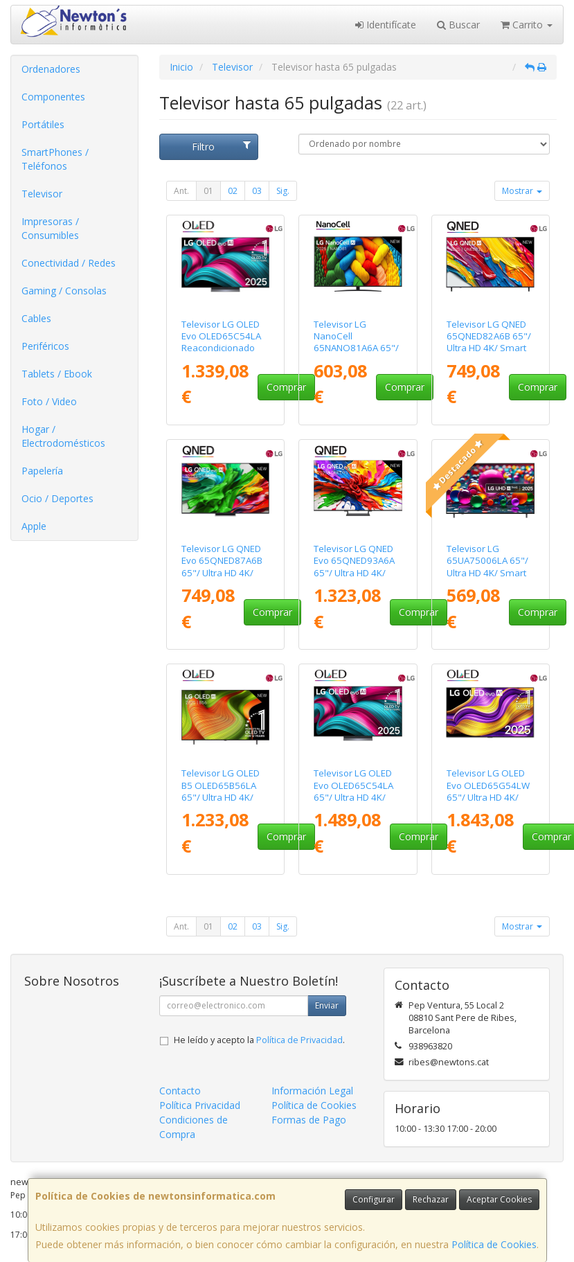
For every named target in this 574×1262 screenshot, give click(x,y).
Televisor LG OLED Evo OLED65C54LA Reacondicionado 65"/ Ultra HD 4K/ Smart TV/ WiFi (221, 348)
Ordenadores (50, 68)
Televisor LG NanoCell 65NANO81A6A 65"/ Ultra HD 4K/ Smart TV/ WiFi (356, 348)
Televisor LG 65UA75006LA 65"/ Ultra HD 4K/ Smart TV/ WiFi (487, 566)
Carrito (527, 24)
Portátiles (42, 124)
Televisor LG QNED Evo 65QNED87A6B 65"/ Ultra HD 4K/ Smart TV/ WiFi (221, 566)
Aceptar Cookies (499, 1199)
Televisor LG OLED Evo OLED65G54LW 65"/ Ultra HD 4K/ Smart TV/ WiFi (488, 791)
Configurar (373, 1199)
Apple (33, 526)
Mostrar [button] (522, 191)
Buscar (458, 24)
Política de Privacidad (299, 1040)
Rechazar (431, 1199)
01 (208, 191)
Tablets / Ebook (56, 373)
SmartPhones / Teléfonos (55, 158)
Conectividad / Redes (68, 262)
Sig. (282, 191)
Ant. (181, 191)
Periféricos (45, 346)
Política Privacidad (199, 1105)
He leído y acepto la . (259, 1040)
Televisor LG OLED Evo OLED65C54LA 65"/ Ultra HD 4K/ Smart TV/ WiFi (353, 791)
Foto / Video (49, 401)
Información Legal (312, 1090)
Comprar (286, 386)
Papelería (42, 470)
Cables (36, 318)
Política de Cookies (494, 1244)
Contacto (180, 1090)
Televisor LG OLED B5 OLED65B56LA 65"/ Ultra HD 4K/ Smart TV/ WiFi (220, 791)
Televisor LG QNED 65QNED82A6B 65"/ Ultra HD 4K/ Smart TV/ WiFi (489, 342)
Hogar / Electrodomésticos (63, 436)
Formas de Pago (308, 1119)
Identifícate (385, 24)
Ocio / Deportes (57, 498)
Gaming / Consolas (64, 290)
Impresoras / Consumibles (50, 228)
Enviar (327, 1005)
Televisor (41, 193)
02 (232, 191)
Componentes (53, 96)
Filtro (221, 146)
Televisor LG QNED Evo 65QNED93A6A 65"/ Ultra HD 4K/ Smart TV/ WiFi (354, 566)
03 (257, 191)
